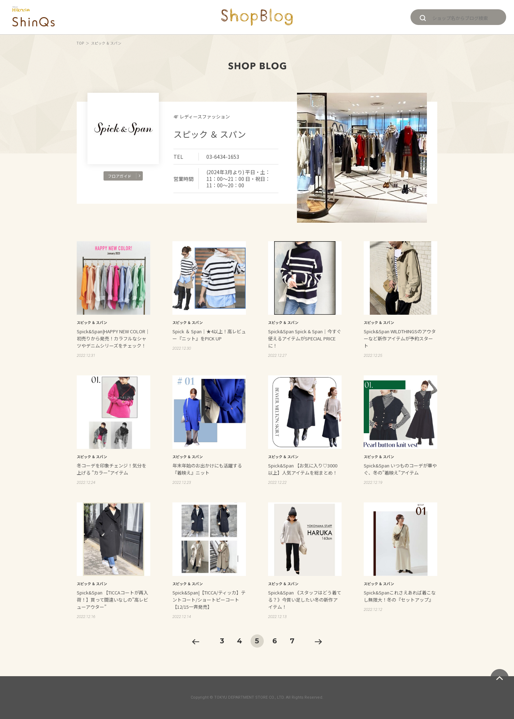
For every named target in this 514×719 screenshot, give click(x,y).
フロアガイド (124, 176)
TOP (80, 43)
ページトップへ (499, 678)
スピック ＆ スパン (209, 134)
